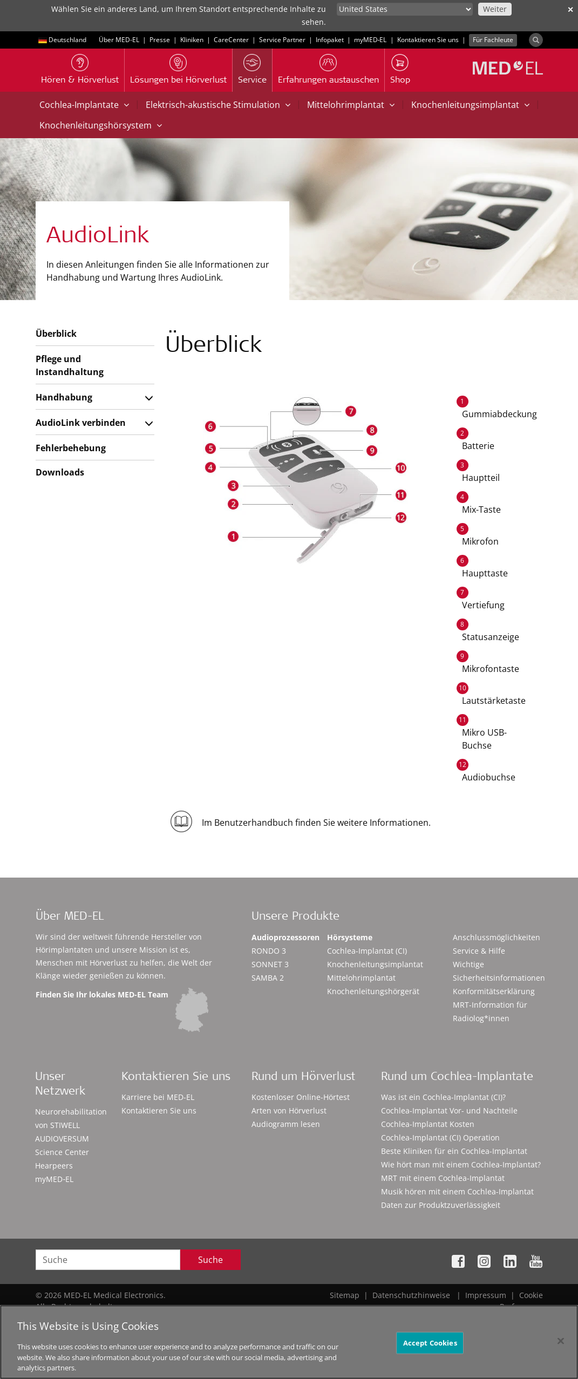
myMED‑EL (370, 39)
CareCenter (231, 39)
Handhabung (64, 397)
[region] (289, 1342)
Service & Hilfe (479, 951)
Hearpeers (54, 1165)
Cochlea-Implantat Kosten (427, 1124)
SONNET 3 (270, 964)
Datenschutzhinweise (411, 1295)
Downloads (60, 472)
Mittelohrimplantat (351, 105)
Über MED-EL (119, 39)
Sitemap (344, 1295)
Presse (159, 39)
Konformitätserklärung (494, 991)
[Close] (561, 1341)
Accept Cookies (430, 1342)
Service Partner (282, 39)
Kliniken (191, 39)
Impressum (485, 1295)
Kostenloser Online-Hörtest (300, 1097)
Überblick (56, 333)
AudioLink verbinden (81, 423)
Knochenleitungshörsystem (100, 125)
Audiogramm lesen (285, 1124)
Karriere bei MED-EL (157, 1097)
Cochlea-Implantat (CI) (367, 951)
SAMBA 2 (267, 978)
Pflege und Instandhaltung (70, 365)
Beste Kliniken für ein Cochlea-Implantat (454, 1151)
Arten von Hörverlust (289, 1110)
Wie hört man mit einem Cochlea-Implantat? (461, 1164)
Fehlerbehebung (71, 448)
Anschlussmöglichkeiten (496, 937)
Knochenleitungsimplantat (470, 105)
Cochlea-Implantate (84, 105)
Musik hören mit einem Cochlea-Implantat (457, 1191)
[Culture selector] (405, 9)
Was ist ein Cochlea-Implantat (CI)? (443, 1097)
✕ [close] (570, 9)
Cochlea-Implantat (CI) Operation (440, 1137)
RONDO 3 (268, 951)
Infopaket (330, 39)
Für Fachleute (493, 39)
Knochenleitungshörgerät (373, 991)
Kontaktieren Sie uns (428, 39)
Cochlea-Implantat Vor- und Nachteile (449, 1110)
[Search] (536, 40)
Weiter (495, 9)
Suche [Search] (210, 1260)
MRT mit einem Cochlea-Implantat (443, 1178)
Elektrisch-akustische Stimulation (218, 105)
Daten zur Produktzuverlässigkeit (440, 1205)
